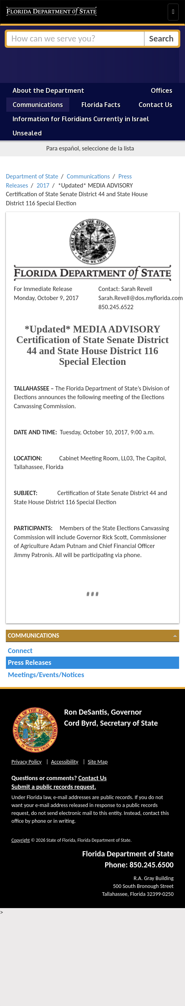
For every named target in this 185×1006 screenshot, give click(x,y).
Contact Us (155, 105)
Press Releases (29, 662)
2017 (43, 185)
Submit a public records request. (53, 786)
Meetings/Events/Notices (46, 674)
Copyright (20, 840)
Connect (20, 650)
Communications (38, 105)
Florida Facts (100, 105)
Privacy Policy (26, 761)
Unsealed (27, 133)
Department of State (32, 176)
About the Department (48, 90)
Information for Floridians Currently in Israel (81, 119)
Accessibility (64, 761)
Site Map (97, 761)
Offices (161, 90)
